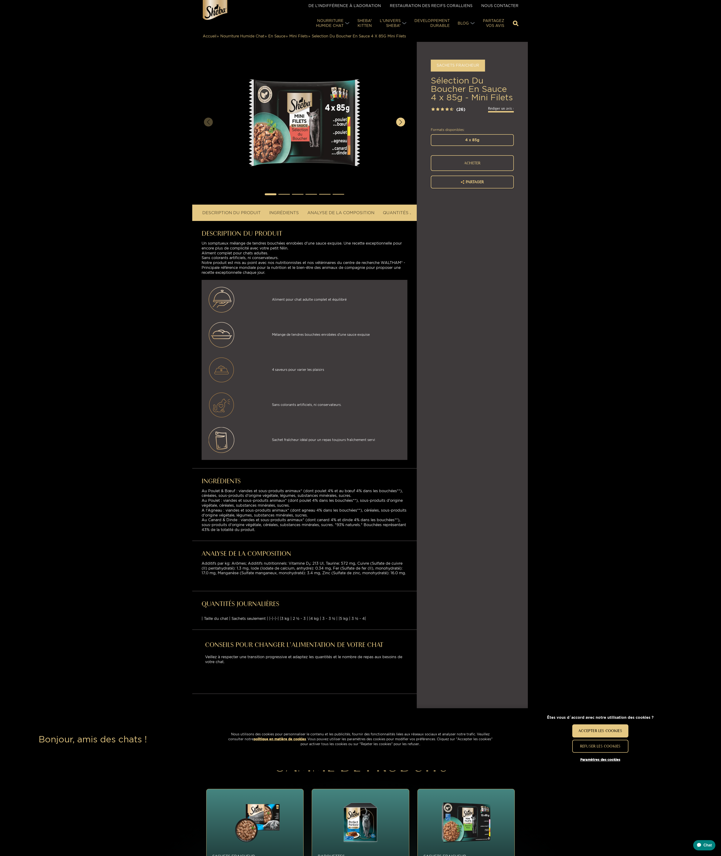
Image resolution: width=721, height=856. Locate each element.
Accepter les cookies (600, 730)
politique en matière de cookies (280, 739)
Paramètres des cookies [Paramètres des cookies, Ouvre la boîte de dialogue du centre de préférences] (600, 760)
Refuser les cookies (600, 746)
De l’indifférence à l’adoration (344, 6)
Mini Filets (298, 36)
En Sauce (276, 36)
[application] (702, 845)
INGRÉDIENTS (284, 212)
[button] (270, 194)
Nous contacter (499, 6)
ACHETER (472, 163)
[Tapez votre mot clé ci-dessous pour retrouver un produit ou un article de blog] (515, 23)
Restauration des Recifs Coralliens (431, 6)
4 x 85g (472, 140)
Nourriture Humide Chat (242, 36)
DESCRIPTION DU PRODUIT (231, 212)
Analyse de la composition (340, 212)
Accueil (209, 36)
